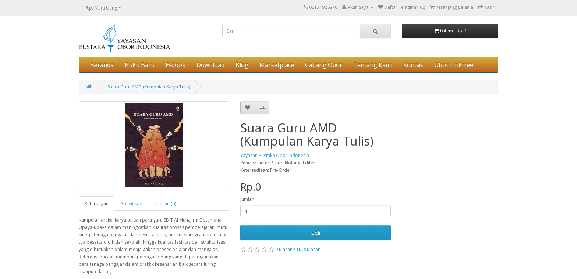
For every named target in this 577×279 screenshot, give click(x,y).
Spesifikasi (132, 203)
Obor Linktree (453, 65)
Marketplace (276, 65)
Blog (242, 65)
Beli (315, 232)
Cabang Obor (323, 65)
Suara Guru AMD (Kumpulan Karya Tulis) (148, 87)
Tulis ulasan (308, 249)
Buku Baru (140, 65)
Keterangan (97, 203)
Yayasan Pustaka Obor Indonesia (274, 155)
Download (210, 65)
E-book (175, 65)
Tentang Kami (372, 65)
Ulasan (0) (165, 203)
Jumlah (247, 199)
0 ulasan (284, 249)
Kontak (413, 65)
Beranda (102, 65)
